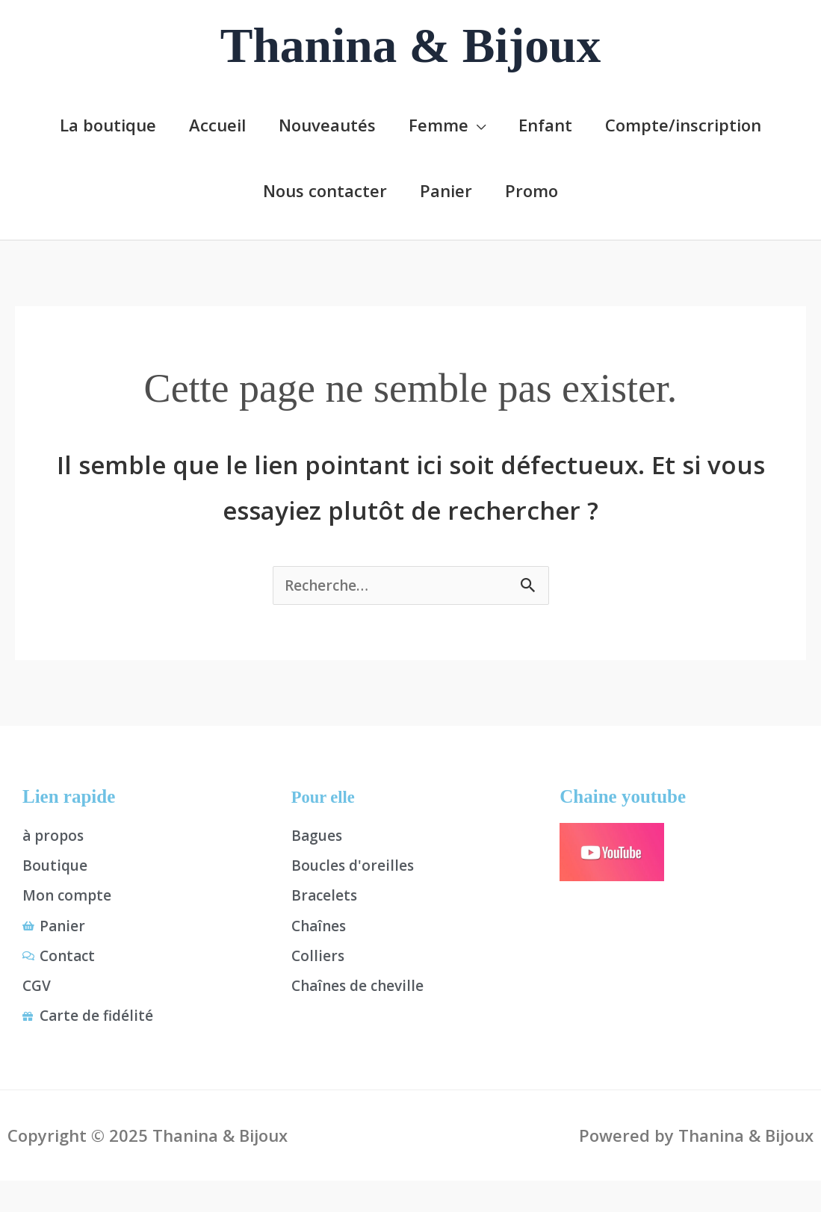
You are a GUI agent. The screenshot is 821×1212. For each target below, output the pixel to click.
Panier (446, 189)
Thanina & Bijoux (411, 45)
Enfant (545, 124)
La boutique (108, 124)
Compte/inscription (683, 124)
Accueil (217, 124)
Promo (531, 189)
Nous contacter (325, 189)
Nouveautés (327, 124)
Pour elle (326, 799)
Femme (438, 124)
